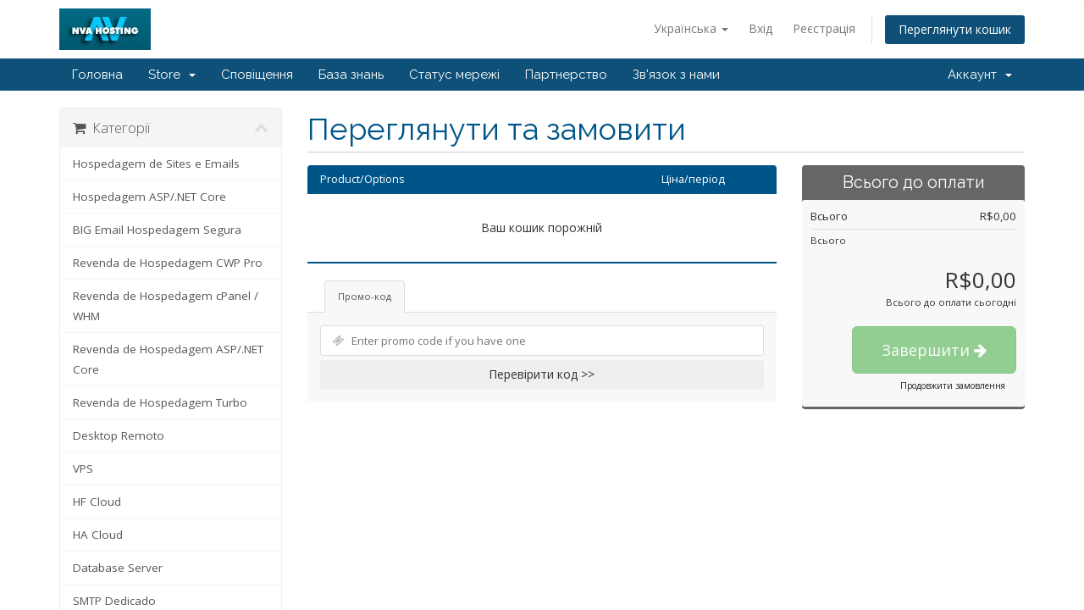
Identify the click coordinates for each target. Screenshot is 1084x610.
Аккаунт (980, 74)
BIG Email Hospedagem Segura (157, 229)
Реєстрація (824, 28)
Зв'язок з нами (676, 74)
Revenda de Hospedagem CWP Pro (168, 262)
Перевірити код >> (542, 374)
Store (172, 74)
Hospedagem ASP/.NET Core (149, 196)
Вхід (760, 28)
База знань (351, 74)
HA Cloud (98, 534)
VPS (83, 468)
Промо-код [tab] (364, 296)
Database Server (118, 567)
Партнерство (566, 74)
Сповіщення (257, 74)
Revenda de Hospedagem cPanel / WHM (165, 306)
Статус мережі (454, 74)
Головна (97, 74)
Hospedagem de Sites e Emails (156, 163)
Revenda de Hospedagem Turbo (160, 402)
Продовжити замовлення (952, 385)
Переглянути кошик (955, 29)
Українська (691, 28)
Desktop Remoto (118, 435)
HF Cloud (97, 501)
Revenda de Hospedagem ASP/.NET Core (168, 359)
